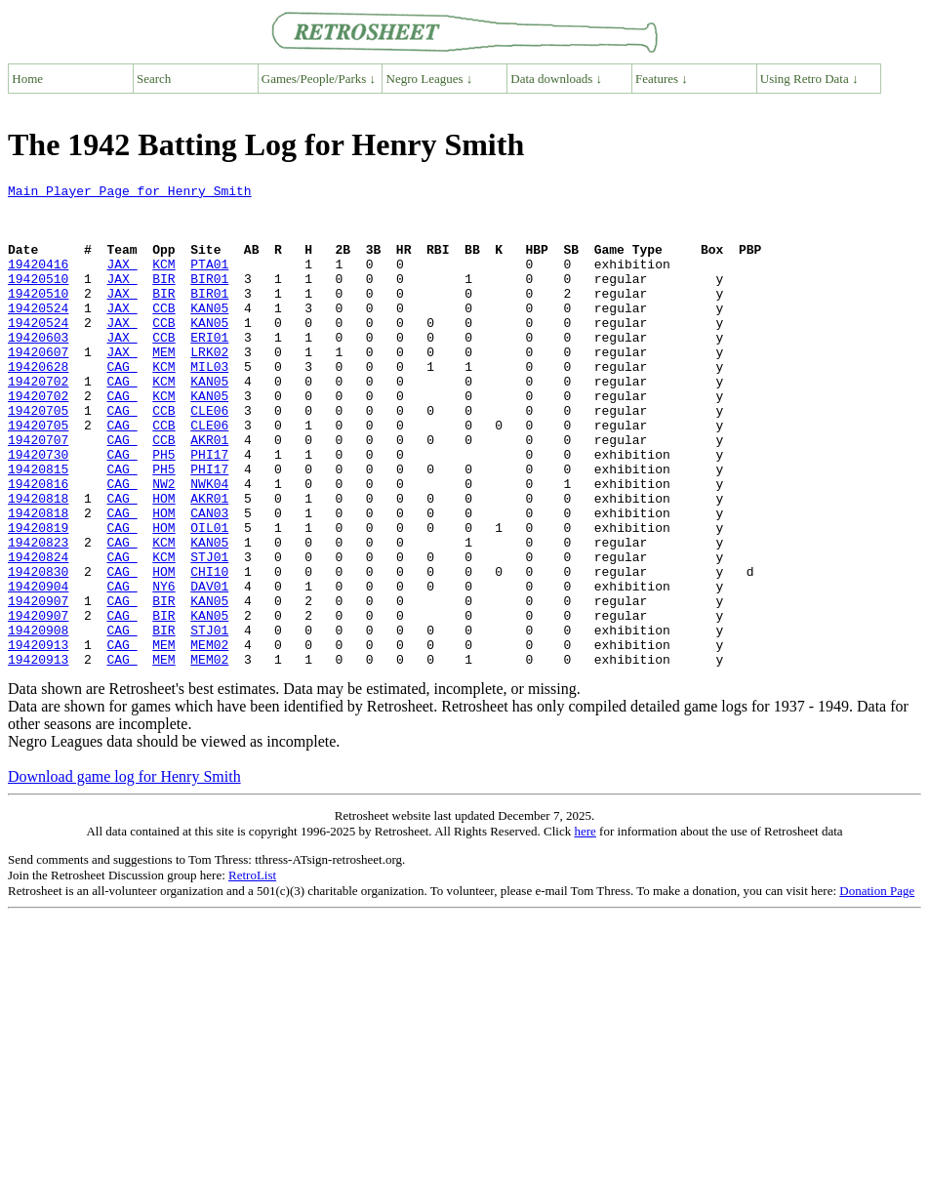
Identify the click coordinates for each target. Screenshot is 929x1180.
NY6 (163, 667)
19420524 (38, 334)
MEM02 (209, 738)
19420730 (38, 509)
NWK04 (209, 544)
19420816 (38, 544)
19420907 (38, 685)
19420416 (38, 281)
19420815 (38, 527)
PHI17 (209, 509)
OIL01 (209, 597)
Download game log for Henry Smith (124, 873)
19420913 (38, 738)
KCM (163, 281)
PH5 (163, 509)
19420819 (38, 597)
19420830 (38, 650)
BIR (163, 298)
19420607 (38, 386)
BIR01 (209, 298)
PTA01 (209, 281)
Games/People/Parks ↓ (319, 78)
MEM (163, 386)
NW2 (163, 544)
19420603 (38, 369)
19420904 (38, 667)
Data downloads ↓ (556, 78)
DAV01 (209, 667)
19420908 (38, 720)
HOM (163, 562)
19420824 (38, 632)
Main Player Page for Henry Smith (130, 193)
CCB (163, 334)
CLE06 (209, 457)
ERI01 (209, 369)
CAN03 (209, 580)
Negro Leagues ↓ (429, 78)
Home (27, 78)
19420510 (38, 298)
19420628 (38, 404)
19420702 (38, 421)
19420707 (38, 492)
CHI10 (209, 650)
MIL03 (209, 404)
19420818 (38, 562)
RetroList (252, 971)
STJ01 (209, 632)
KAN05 (209, 334)
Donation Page (876, 987)
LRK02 (209, 386)
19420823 (38, 615)
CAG (121, 404)
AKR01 (209, 492)
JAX (121, 281)
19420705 (38, 457)
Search (154, 78)
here (584, 927)
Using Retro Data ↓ (809, 78)
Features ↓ (661, 78)
